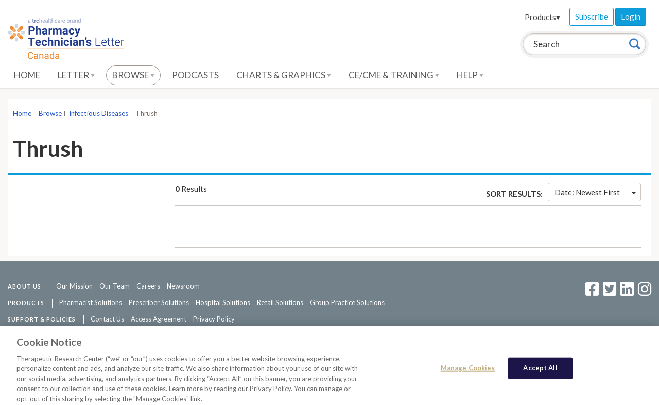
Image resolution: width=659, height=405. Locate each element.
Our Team (114, 286)
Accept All (540, 372)
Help (470, 75)
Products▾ (542, 17)
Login (630, 16)
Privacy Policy (214, 319)
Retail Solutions (280, 302)
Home (27, 75)
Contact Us (107, 319)
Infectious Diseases (98, 113)
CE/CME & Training (394, 75)
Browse (133, 75)
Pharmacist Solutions (90, 302)
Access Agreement (158, 319)
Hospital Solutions (223, 302)
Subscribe (591, 16)
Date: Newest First (595, 192)
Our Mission (74, 286)
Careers (148, 286)
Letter (76, 75)
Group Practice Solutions (347, 302)
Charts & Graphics (283, 75)
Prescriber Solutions (159, 302)
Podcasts (195, 75)
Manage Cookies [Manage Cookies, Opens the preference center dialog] (468, 372)
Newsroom (183, 286)
